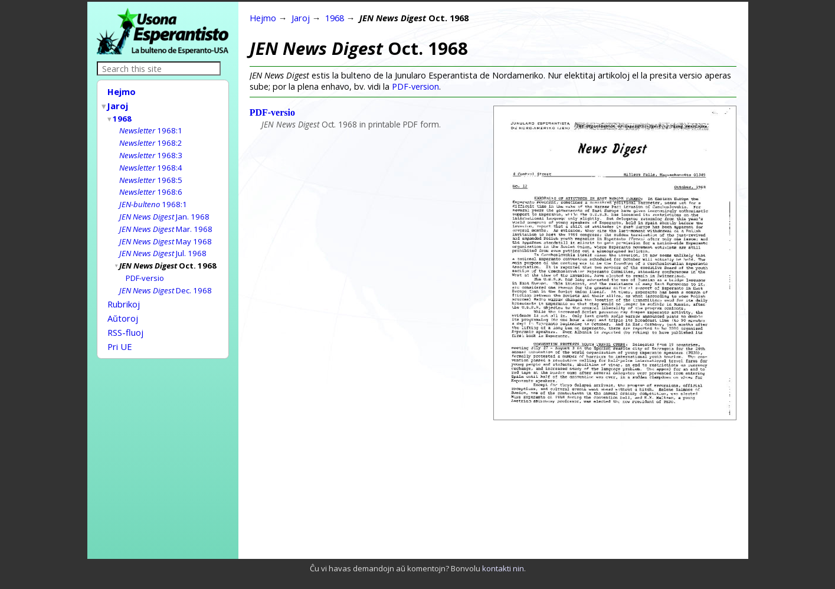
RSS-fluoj (125, 319)
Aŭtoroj (122, 306)
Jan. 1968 (164, 209)
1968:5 (150, 174)
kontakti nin (503, 568)
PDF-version (415, 86)
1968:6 (150, 186)
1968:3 (150, 151)
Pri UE (119, 332)
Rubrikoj (123, 293)
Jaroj (118, 104)
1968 (122, 116)
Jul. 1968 (163, 244)
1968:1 (150, 127)
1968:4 (150, 163)
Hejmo (121, 91)
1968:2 (150, 139)
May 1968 (165, 233)
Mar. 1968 (165, 221)
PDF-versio (145, 268)
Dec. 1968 (165, 279)
